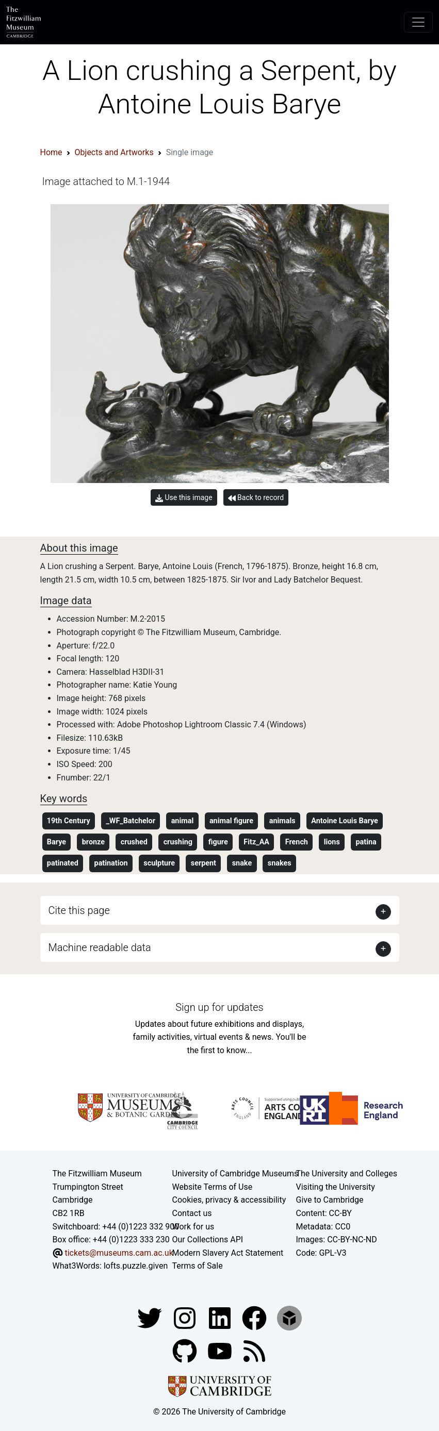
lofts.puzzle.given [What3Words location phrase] (136, 1266)
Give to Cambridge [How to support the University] (330, 1200)
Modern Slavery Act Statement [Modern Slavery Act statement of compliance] (228, 1253)
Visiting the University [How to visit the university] (335, 1187)
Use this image (184, 497)
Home (51, 152)
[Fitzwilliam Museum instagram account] (185, 1317)
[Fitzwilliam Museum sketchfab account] (289, 1317)
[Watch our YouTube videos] (220, 1350)
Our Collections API (207, 1239)
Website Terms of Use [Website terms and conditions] (212, 1187)
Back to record (256, 497)
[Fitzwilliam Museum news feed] (254, 1350)
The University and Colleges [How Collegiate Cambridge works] (346, 1173)
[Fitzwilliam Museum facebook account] (220, 1317)
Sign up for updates (219, 1007)
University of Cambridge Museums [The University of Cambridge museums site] (235, 1173)
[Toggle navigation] (418, 22)
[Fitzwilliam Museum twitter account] (150, 1317)
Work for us (193, 1227)
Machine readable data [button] (99, 947)
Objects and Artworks (114, 152)
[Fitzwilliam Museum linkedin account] (255, 1317)
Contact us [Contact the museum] (192, 1213)
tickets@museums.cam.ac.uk (118, 1253)
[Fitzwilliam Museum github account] (185, 1350)
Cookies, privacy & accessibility (229, 1200)
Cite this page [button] (79, 910)
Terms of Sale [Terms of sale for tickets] (197, 1266)
